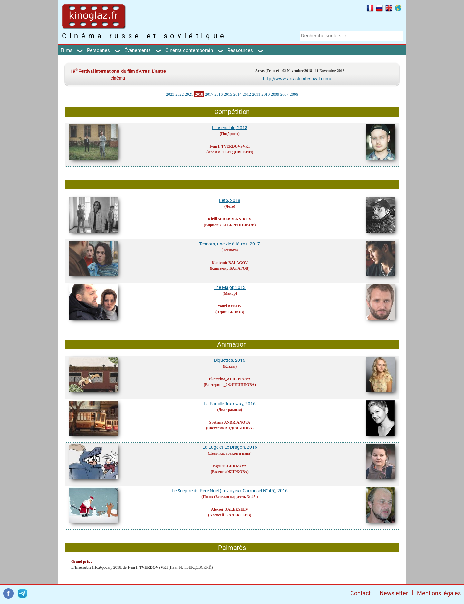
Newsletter (394, 593)
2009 (275, 94)
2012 (247, 94)
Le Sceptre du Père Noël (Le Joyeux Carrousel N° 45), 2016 (230, 490)
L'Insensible (81, 567)
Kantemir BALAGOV (230, 262)
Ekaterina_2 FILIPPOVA (230, 379)
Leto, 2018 (229, 200)
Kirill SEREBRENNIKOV (229, 219)
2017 (209, 94)
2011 (256, 94)
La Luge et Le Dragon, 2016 (229, 447)
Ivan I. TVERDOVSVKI (229, 146)
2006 (294, 94)
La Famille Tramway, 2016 (230, 403)
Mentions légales (439, 593)
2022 (179, 94)
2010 (265, 94)
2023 (170, 94)
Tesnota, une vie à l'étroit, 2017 (229, 243)
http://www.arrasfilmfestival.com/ (297, 78)
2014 (237, 94)
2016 (218, 94)
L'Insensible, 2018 (229, 127)
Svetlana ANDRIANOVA (229, 422)
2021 (189, 94)
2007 (284, 94)
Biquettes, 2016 (229, 360)
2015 (228, 94)
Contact (360, 593)
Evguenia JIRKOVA (230, 466)
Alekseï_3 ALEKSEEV (229, 509)
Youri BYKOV (230, 306)
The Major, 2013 (230, 287)
